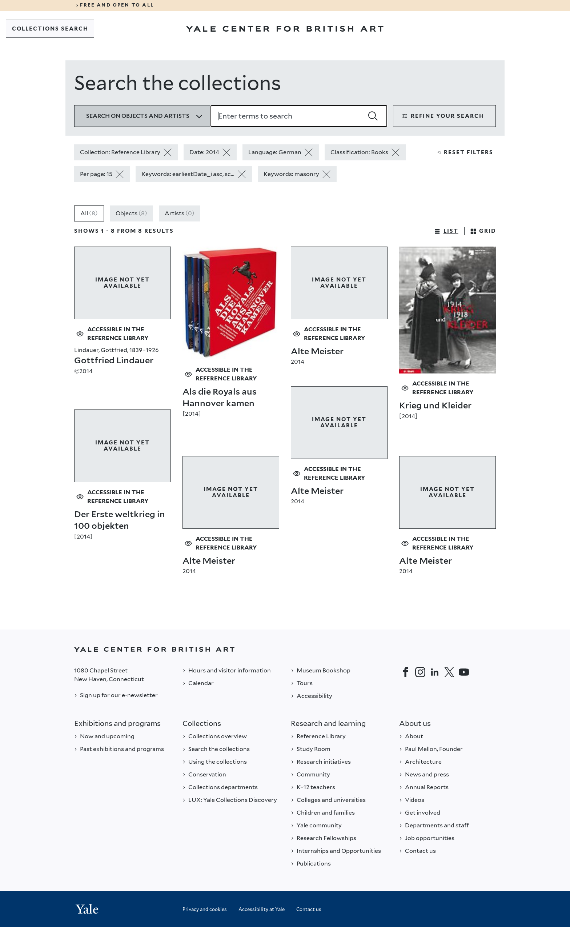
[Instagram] (420, 672)
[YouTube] (464, 672)
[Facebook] (406, 672)
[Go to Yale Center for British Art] (285, 29)
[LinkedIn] (435, 672)
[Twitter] (449, 672)
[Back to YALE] (285, 649)
